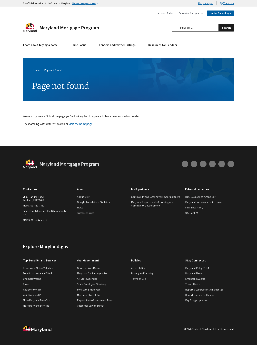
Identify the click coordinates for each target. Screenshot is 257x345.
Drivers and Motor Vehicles (38, 268)
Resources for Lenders (162, 45)
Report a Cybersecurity (204, 289)
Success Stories (85, 213)
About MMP (83, 196)
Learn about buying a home (40, 45)
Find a (194, 207)
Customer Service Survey (90, 305)
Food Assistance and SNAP (37, 273)
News (80, 207)
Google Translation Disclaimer (94, 202)
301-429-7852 (36, 205)
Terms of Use (138, 278)
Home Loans (78, 45)
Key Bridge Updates (196, 300)
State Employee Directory (91, 284)
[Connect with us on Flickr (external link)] (212, 164)
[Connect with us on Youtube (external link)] (194, 164)
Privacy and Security (142, 273)
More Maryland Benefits (36, 300)
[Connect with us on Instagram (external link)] (185, 164)
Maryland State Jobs (88, 295)
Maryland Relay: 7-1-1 (35, 219)
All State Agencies (87, 278)
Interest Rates (165, 13)
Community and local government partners (155, 196)
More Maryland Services (36, 305)
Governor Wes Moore (88, 268)
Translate (227, 3)
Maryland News (193, 273)
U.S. (191, 213)
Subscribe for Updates (191, 13)
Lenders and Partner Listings (117, 45)
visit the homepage (80, 124)
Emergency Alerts (195, 278)
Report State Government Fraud (95, 300)
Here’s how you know (85, 3)
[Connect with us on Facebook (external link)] (203, 164)
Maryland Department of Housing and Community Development (152, 203)
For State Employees (88, 289)
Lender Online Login (220, 13)
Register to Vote (32, 289)
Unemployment (32, 278)
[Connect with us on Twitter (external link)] (230, 164)
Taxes (26, 284)
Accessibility (138, 268)
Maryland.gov (205, 3)
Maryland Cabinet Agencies (92, 273)
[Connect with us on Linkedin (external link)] (221, 164)
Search (226, 28)
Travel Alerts (192, 284)
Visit (32, 295)
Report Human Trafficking (199, 295)
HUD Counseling (201, 196)
